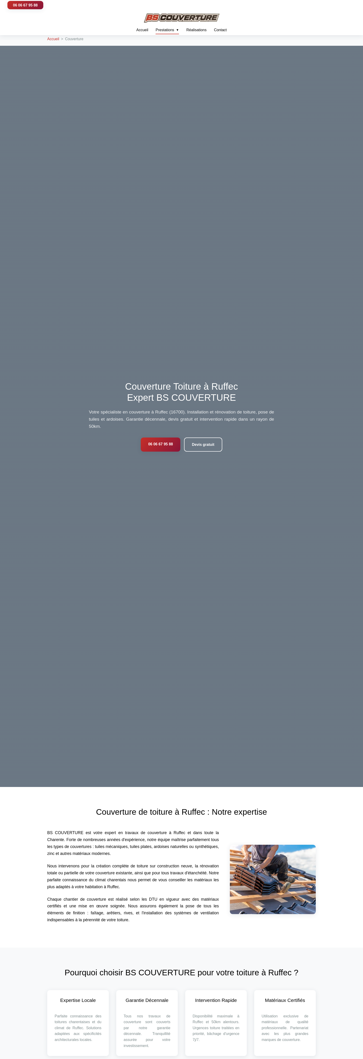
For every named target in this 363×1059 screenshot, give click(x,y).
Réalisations (196, 30)
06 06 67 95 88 (25, 5)
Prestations (167, 30)
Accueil (142, 30)
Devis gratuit (203, 445)
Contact (220, 30)
